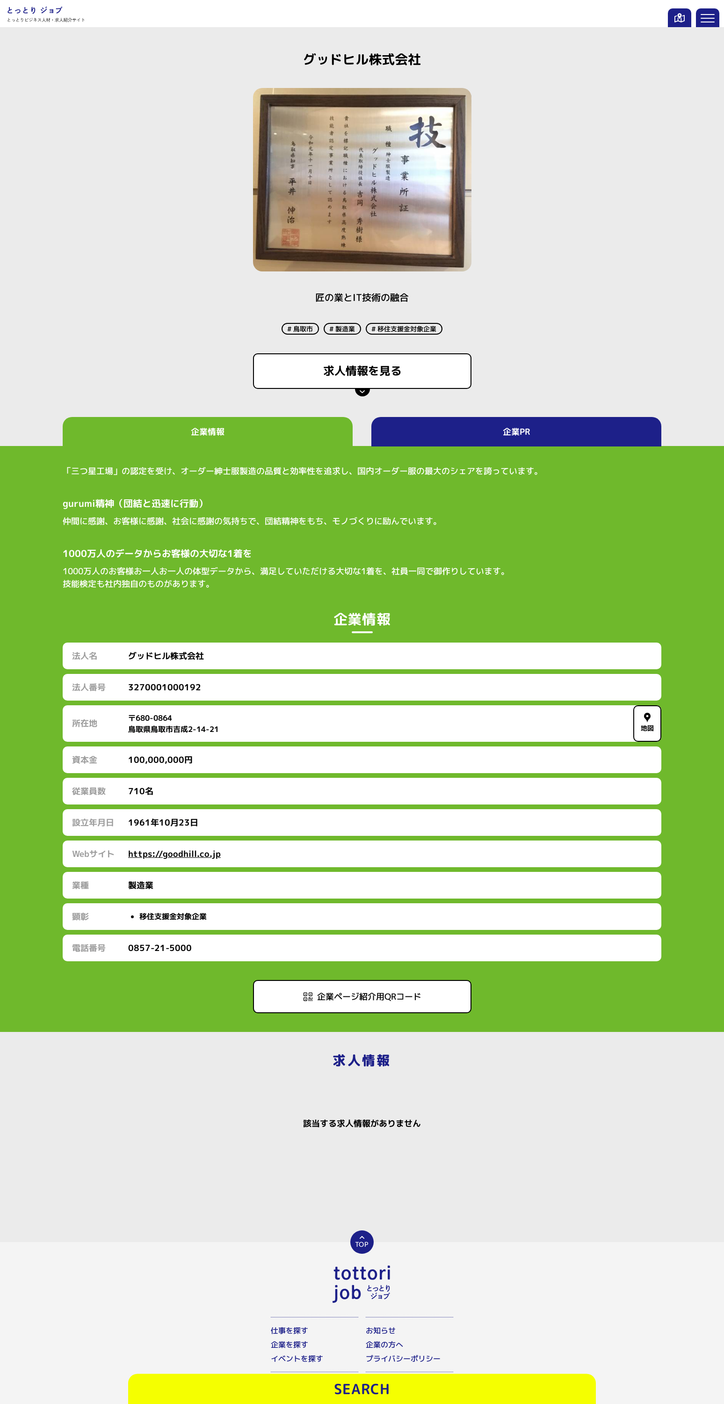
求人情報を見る (362, 371)
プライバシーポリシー (403, 1358)
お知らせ (381, 1330)
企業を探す (289, 1344)
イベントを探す (297, 1358)
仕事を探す (289, 1330)
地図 (647, 722)
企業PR (516, 432)
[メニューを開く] (707, 17)
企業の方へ (384, 1344)
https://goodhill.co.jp (174, 854)
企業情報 (207, 432)
